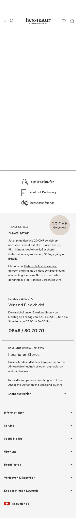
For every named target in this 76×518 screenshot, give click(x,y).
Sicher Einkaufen (38, 182)
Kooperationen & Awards (21, 490)
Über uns (10, 451)
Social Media (13, 438)
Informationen (14, 412)
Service (9, 425)
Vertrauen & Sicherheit (19, 477)
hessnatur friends (38, 203)
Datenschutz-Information (40, 266)
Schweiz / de (16, 504)
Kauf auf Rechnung (38, 192)
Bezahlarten (12, 464)
